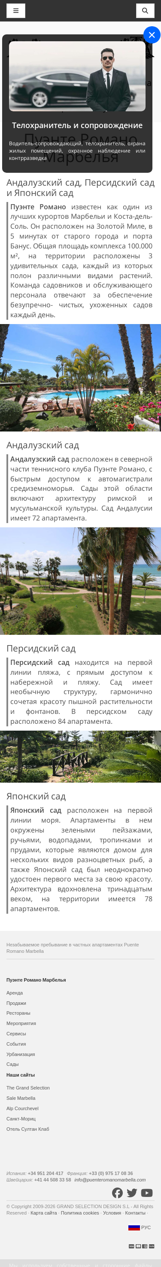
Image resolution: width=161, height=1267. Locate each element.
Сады (12, 1064)
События (16, 1044)
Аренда (14, 992)
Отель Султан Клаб (27, 1129)
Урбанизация (20, 1054)
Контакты (136, 1212)
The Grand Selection (28, 1087)
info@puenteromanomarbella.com (110, 1179)
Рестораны (18, 1013)
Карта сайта (44, 1212)
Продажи (16, 1003)
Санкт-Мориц (21, 1118)
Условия (112, 1212)
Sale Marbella (20, 1098)
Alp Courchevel (22, 1108)
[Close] (152, 34)
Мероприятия (21, 1023)
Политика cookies (80, 1212)
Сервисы (16, 1033)
